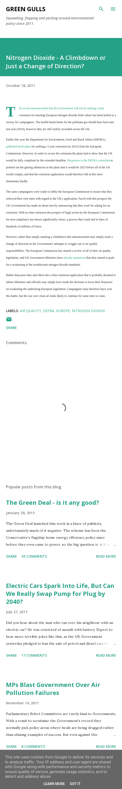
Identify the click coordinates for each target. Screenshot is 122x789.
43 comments (34, 556)
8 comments (33, 746)
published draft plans (18, 146)
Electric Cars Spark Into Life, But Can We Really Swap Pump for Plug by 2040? (60, 593)
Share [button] (11, 327)
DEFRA (48, 310)
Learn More (54, 784)
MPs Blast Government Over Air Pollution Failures (53, 689)
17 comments (34, 655)
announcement (39, 108)
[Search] (101, 9)
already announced (75, 257)
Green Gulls (25, 9)
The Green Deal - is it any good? (52, 502)
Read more (106, 556)
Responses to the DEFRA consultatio (89, 160)
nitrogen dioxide (88, 310)
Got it (75, 784)
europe (63, 310)
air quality (30, 310)
